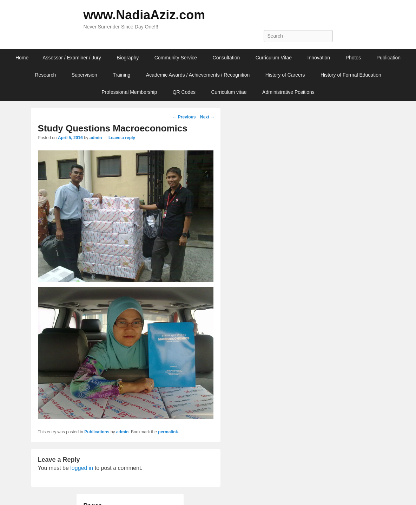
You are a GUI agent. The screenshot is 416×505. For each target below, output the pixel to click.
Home (21, 57)
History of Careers (285, 75)
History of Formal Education (351, 75)
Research (45, 75)
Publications (96, 431)
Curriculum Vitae (274, 57)
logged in (81, 468)
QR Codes (184, 92)
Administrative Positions (288, 92)
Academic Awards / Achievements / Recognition (198, 75)
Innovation (319, 57)
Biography (128, 57)
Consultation (226, 57)
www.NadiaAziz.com (144, 15)
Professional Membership (129, 92)
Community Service (175, 57)
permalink (168, 431)
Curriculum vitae (229, 92)
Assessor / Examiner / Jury (71, 57)
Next (207, 117)
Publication (389, 57)
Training (121, 75)
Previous (184, 117)
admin (96, 137)
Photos (353, 57)
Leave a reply (121, 137)
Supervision (84, 75)
